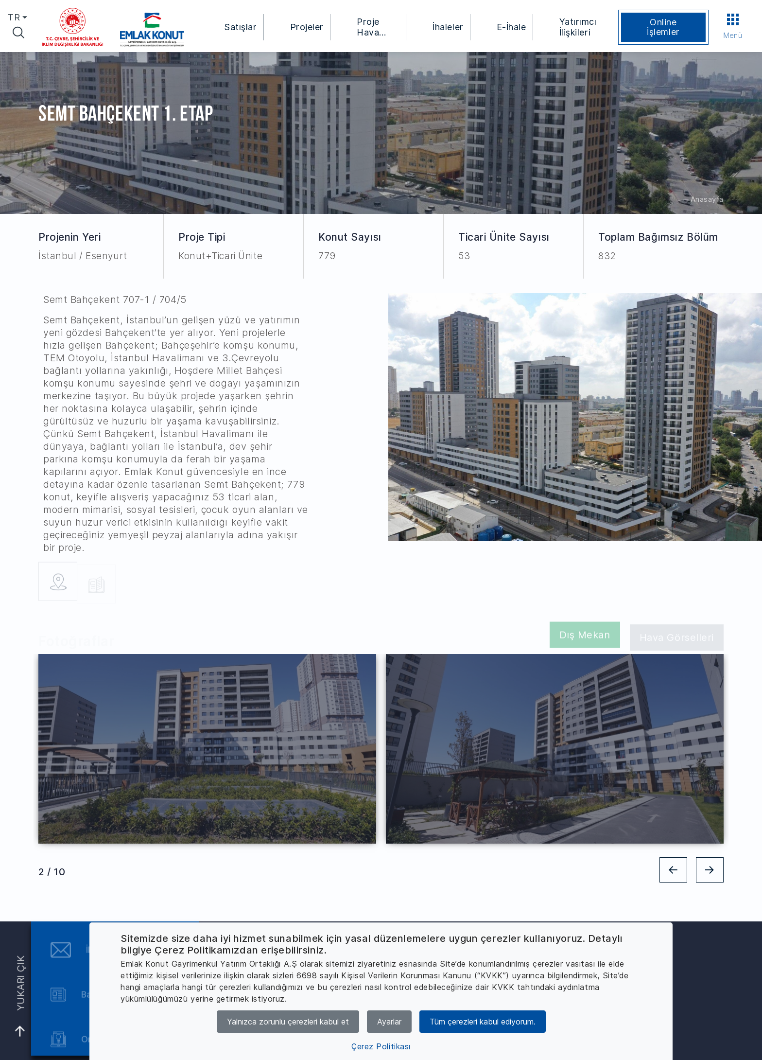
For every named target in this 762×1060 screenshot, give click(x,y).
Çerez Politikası (381, 1046)
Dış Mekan (584, 638)
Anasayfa (707, 199)
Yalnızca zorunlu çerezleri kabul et (288, 1021)
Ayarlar (389, 1021)
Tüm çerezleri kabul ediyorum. (483, 1021)
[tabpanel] (207, 749)
